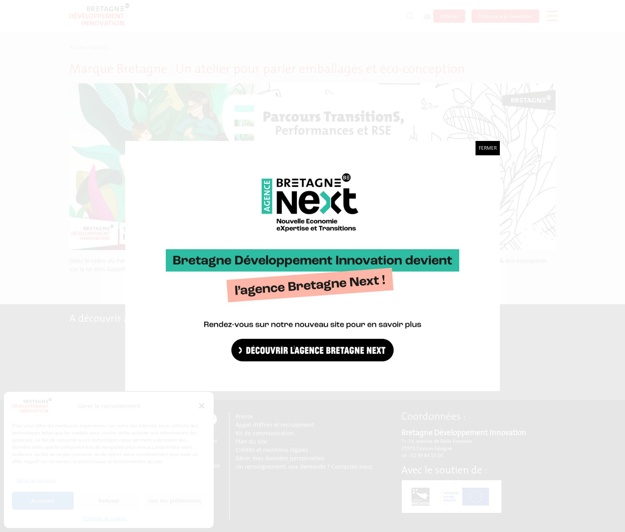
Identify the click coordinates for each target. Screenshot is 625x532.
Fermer (488, 148)
